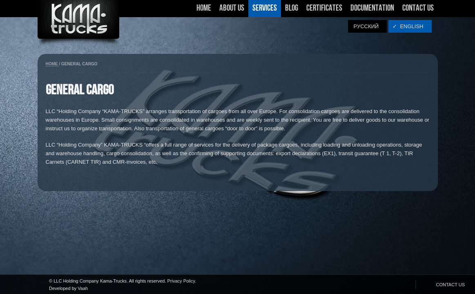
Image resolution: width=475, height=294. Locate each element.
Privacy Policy (181, 280)
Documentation (372, 8)
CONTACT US (450, 284)
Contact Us (418, 8)
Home (203, 8)
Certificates (324, 10)
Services (264, 10)
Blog (291, 8)
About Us (231, 10)
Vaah (83, 288)
